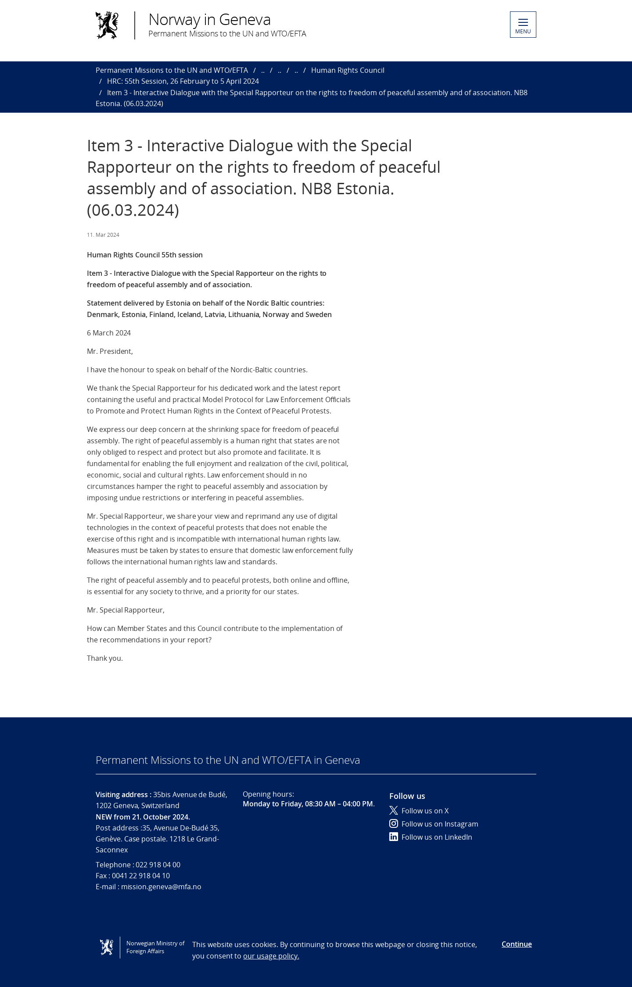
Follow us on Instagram (433, 824)
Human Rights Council (347, 70)
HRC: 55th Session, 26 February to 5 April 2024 (183, 81)
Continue (517, 944)
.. (263, 70)
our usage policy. (271, 956)
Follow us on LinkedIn (430, 837)
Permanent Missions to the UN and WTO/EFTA (172, 70)
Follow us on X (419, 811)
